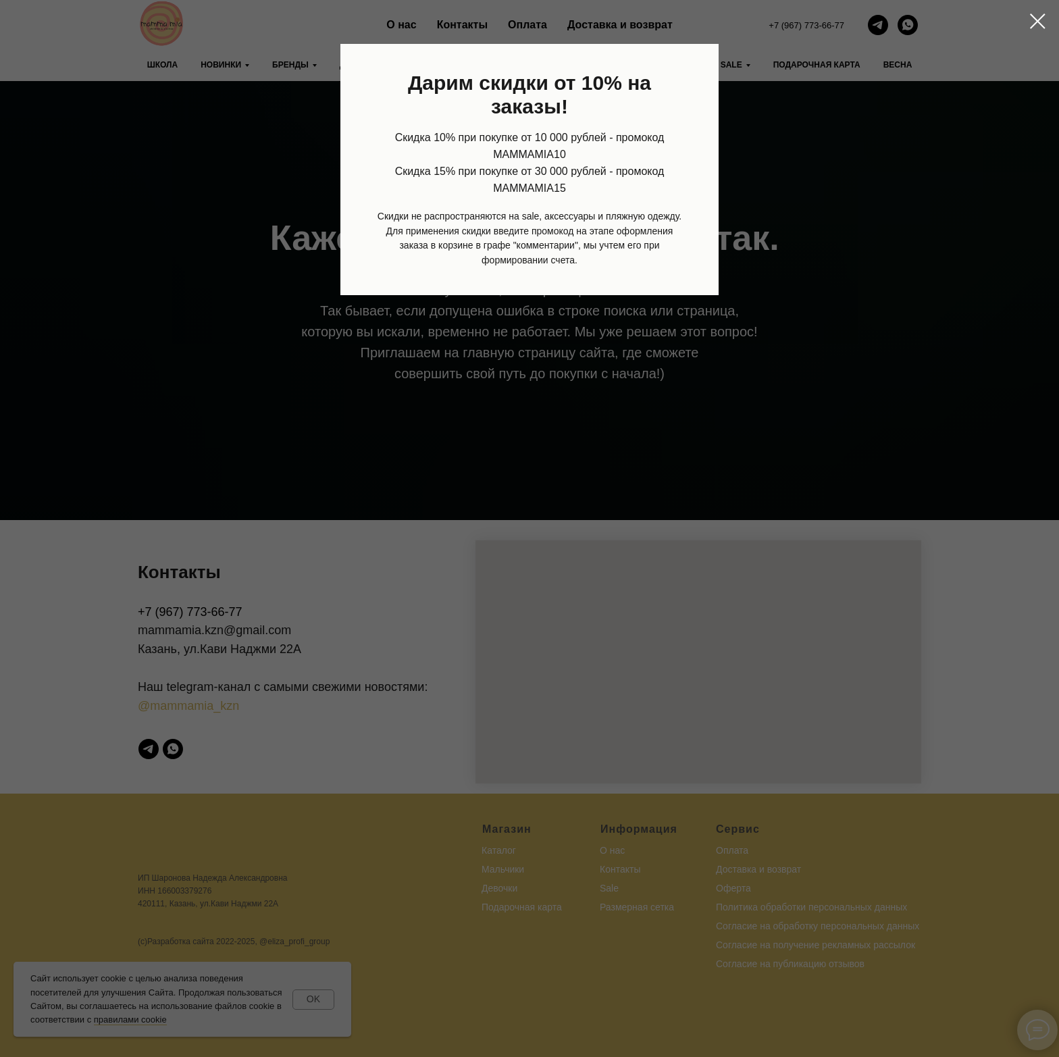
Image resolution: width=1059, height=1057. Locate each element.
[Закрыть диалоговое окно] (1037, 21)
